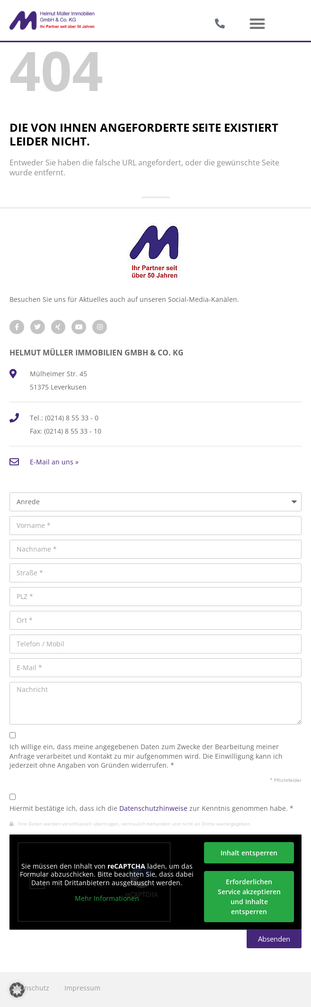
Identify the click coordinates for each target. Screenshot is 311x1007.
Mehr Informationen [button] (107, 898)
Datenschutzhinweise (153, 808)
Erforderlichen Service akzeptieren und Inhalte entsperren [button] (249, 896)
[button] (257, 23)
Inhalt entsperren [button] (249, 852)
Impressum (82, 987)
